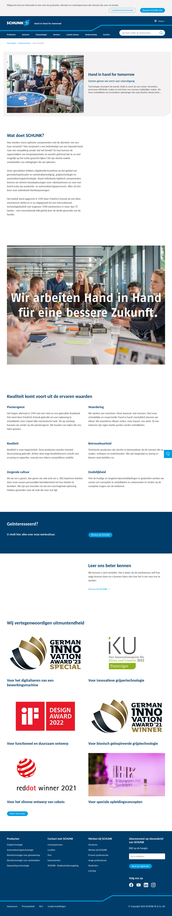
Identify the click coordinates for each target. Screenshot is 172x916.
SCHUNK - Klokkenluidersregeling (63, 865)
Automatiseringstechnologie (20, 850)
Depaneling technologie (18, 865)
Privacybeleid (28, 906)
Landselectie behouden (122, 10)
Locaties (51, 850)
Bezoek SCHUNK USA (152, 10)
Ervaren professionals (98, 855)
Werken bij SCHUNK (100, 534)
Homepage (11, 43)
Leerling (92, 870)
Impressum (12, 906)
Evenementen (54, 860)
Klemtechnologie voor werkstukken (23, 860)
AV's (41, 906)
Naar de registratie (140, 866)
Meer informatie (17, 813)
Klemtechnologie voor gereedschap (23, 855)
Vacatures (93, 844)
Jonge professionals (97, 860)
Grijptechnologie (15, 844)
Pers (49, 855)
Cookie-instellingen (57, 906)
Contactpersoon (55, 844)
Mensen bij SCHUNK (97, 589)
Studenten (93, 865)
